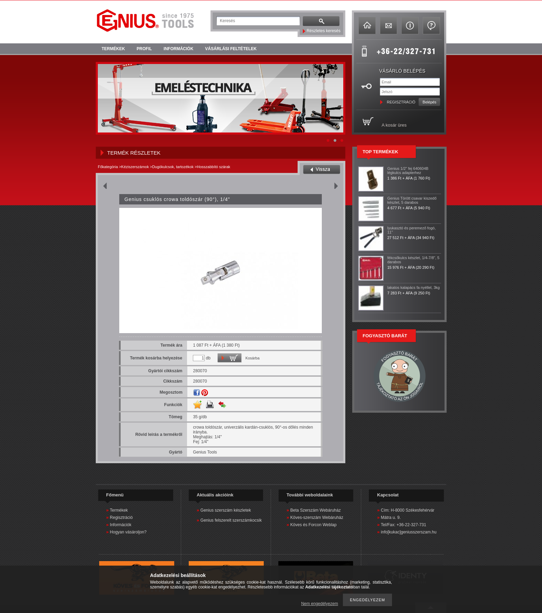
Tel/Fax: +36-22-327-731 (403, 524)
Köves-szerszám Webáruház (316, 517)
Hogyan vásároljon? (128, 532)
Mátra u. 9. (391, 517)
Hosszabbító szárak (213, 167)
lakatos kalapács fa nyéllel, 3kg (413, 287)
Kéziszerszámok (135, 167)
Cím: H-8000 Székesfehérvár (407, 510)
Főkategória (108, 167)
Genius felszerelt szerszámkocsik (231, 520)
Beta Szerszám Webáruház (315, 510)
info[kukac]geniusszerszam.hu (409, 532)
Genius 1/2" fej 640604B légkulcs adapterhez (408, 170)
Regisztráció (121, 517)
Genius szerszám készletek (225, 510)
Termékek (119, 510)
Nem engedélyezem (319, 603)
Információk (120, 524)
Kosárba (252, 358)
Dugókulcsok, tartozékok (173, 167)
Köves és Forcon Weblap (313, 524)
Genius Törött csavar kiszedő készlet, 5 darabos (412, 200)
